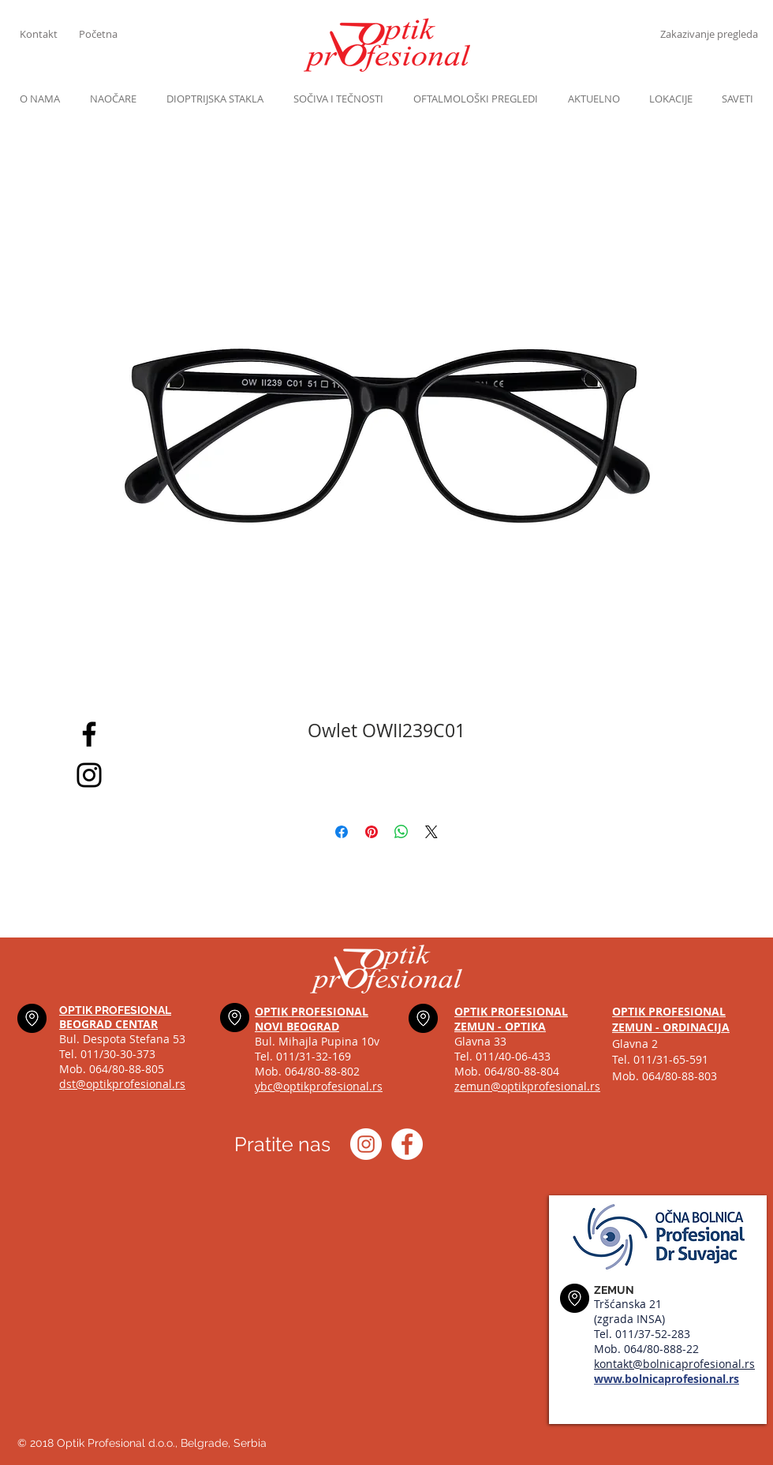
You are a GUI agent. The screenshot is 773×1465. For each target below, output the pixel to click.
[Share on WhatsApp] (401, 831)
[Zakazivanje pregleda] (709, 34)
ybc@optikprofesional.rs (319, 1086)
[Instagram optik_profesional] (366, 1144)
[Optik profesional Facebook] (407, 1144)
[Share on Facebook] (341, 831)
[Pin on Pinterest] (371, 831)
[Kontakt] (49, 34)
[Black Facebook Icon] (89, 734)
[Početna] (108, 34)
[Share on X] (431, 831)
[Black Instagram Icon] (89, 775)
